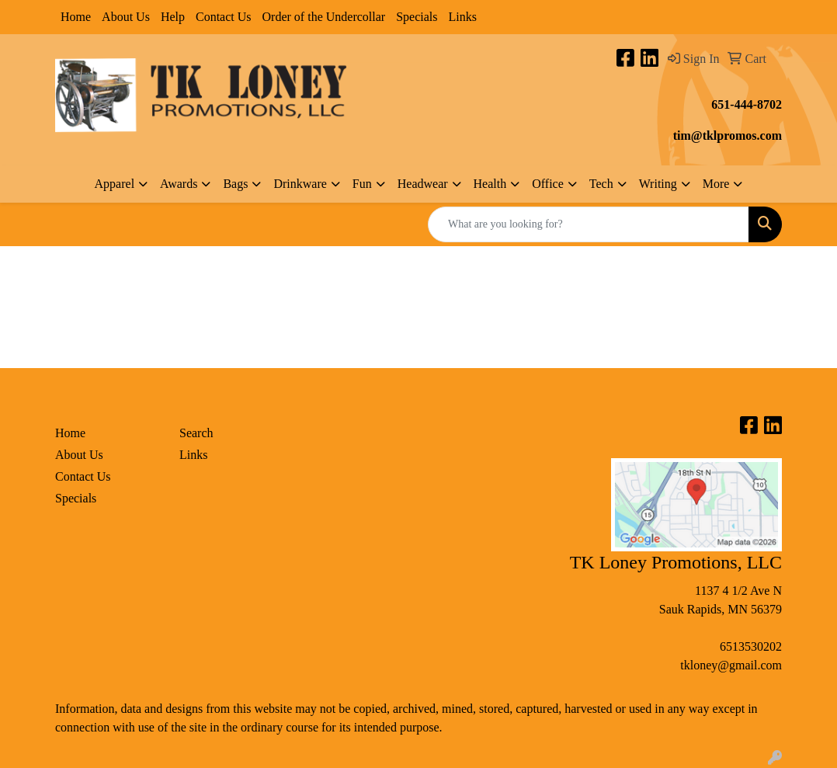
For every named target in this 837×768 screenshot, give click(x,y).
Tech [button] (601, 183)
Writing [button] (658, 183)
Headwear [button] (423, 183)
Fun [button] (362, 183)
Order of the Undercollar (324, 16)
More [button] (716, 183)
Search (196, 433)
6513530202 (751, 646)
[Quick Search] (588, 224)
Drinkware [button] (299, 183)
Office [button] (548, 183)
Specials (416, 16)
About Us (126, 16)
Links (462, 16)
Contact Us (224, 16)
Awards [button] (178, 183)
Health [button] (490, 183)
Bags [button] (235, 183)
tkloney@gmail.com (731, 665)
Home (76, 16)
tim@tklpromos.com (727, 135)
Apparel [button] (115, 183)
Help (173, 16)
